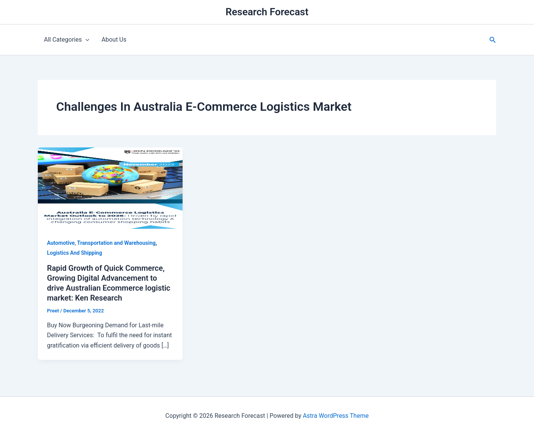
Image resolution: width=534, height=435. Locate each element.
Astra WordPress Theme (336, 415)
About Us (114, 39)
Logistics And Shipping (74, 253)
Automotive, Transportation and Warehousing (101, 243)
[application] (85, 39)
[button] (492, 40)
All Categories (66, 39)
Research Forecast (267, 12)
